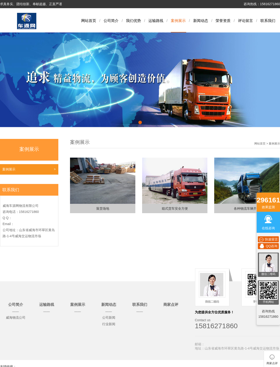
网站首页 (88, 21)
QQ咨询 (268, 246)
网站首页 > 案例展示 (267, 143)
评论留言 (245, 21)
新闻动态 (200, 21)
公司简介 (111, 21)
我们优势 (133, 21)
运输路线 (155, 21)
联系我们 (267, 21)
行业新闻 (108, 324)
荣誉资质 (223, 21)
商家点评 (170, 305)
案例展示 (178, 21)
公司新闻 (108, 317)
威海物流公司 (15, 317)
